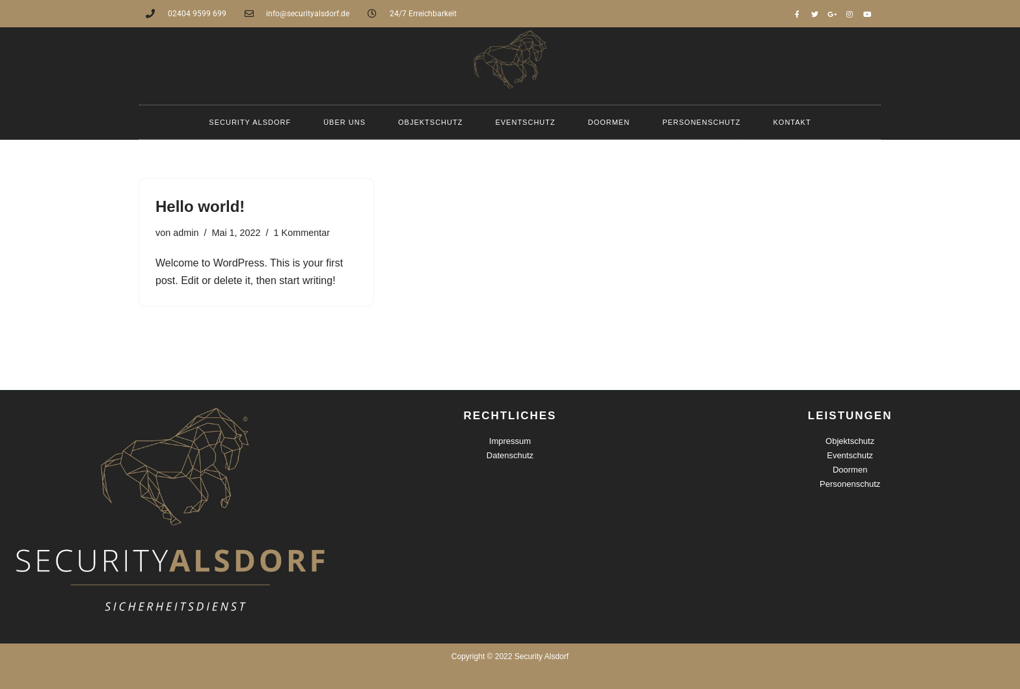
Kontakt (792, 122)
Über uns (344, 122)
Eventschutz (525, 122)
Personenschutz (701, 122)
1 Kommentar (302, 233)
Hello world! (200, 206)
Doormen (609, 122)
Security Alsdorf (250, 122)
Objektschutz (430, 122)
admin (185, 233)
